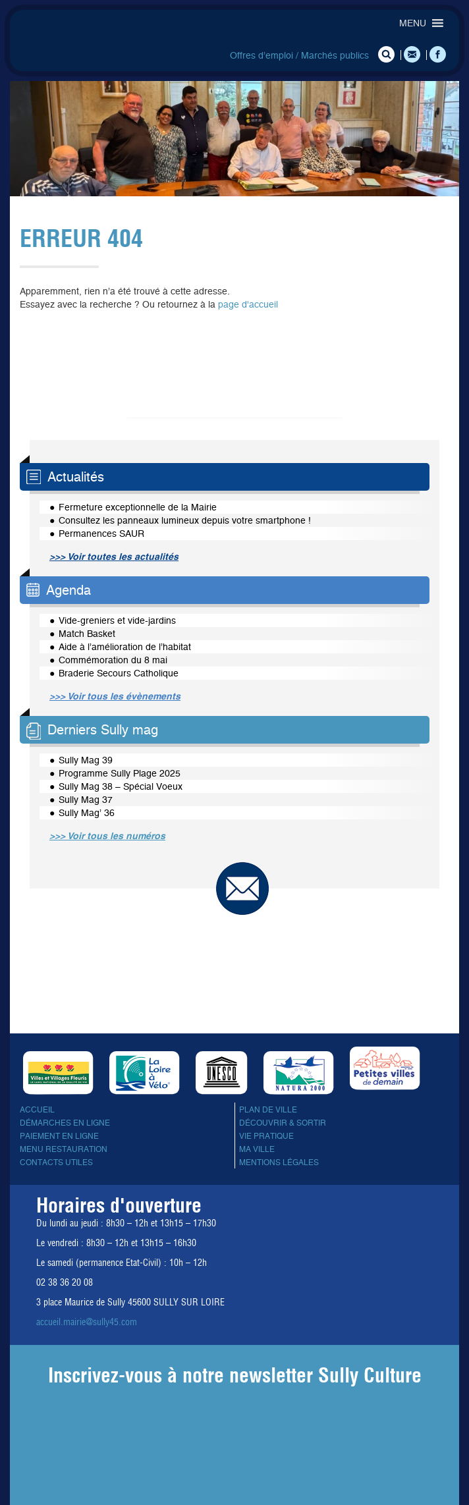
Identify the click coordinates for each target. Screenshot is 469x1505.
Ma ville (257, 1149)
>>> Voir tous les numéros (107, 836)
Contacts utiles (56, 1162)
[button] (412, 23)
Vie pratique (266, 1136)
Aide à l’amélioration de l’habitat (125, 647)
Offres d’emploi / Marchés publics (299, 55)
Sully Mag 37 (86, 799)
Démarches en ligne (65, 1123)
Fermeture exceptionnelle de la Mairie (138, 507)
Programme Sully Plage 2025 (119, 773)
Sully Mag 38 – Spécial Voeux (120, 786)
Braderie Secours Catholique (119, 673)
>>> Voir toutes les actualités (114, 556)
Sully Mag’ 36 (87, 812)
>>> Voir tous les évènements (114, 696)
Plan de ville (268, 1109)
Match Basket (87, 633)
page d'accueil (248, 304)
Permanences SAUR (101, 533)
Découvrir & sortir (282, 1123)
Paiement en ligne (59, 1136)
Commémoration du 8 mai (113, 660)
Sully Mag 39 (86, 760)
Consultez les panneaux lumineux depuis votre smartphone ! (185, 520)
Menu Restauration (63, 1149)
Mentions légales (279, 1162)
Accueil (37, 1109)
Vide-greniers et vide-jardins (117, 620)
